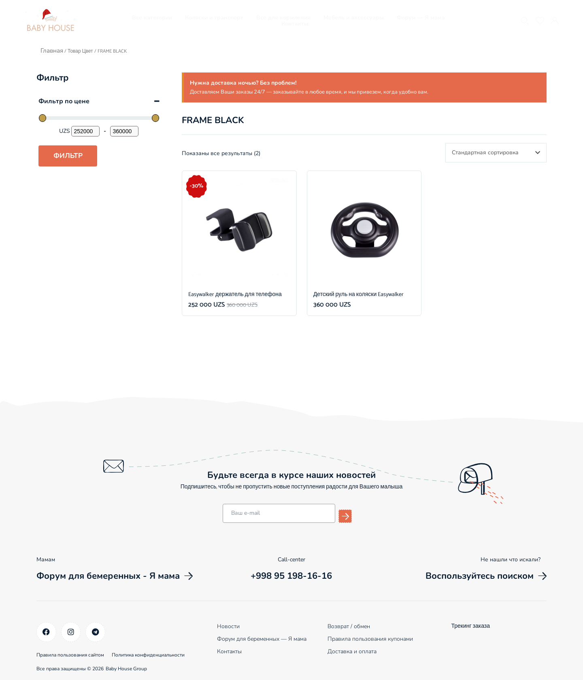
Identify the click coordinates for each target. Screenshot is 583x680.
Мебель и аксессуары (353, 18)
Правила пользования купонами (370, 638)
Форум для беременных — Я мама (261, 638)
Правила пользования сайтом (70, 652)
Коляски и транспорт (214, 18)
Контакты (295, 24)
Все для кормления (283, 18)
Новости (228, 626)
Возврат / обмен (349, 626)
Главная (51, 50)
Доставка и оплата (352, 651)
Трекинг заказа (470, 626)
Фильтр (68, 155)
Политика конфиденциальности (157, 652)
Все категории (152, 18)
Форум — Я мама (421, 18)
